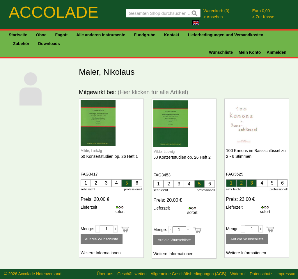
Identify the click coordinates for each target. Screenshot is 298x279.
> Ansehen (213, 17)
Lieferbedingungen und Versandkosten (225, 35)
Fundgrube (144, 35)
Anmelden (276, 52)
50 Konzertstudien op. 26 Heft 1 (109, 156)
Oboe (41, 35)
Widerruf (238, 273)
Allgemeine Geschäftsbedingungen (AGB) (188, 273)
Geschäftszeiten (131, 273)
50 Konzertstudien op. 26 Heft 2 (182, 157)
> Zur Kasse (263, 17)
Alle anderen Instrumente (100, 35)
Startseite (18, 35)
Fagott (61, 35)
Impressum (286, 273)
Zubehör (21, 43)
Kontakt (171, 35)
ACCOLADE (53, 12)
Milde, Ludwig (91, 151)
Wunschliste (221, 52)
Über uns (105, 273)
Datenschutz (261, 273)
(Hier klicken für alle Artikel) (153, 92)
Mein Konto (250, 52)
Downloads (49, 43)
